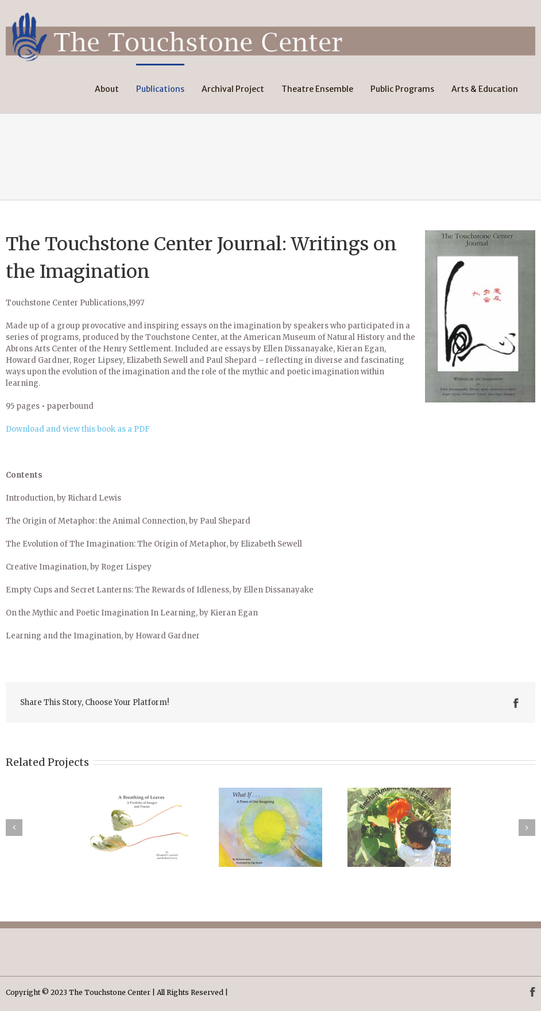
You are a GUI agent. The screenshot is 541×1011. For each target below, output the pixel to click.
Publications (160, 89)
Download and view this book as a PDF (78, 429)
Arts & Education (484, 89)
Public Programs (402, 89)
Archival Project (233, 89)
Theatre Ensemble (317, 89)
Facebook (516, 703)
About (107, 89)
